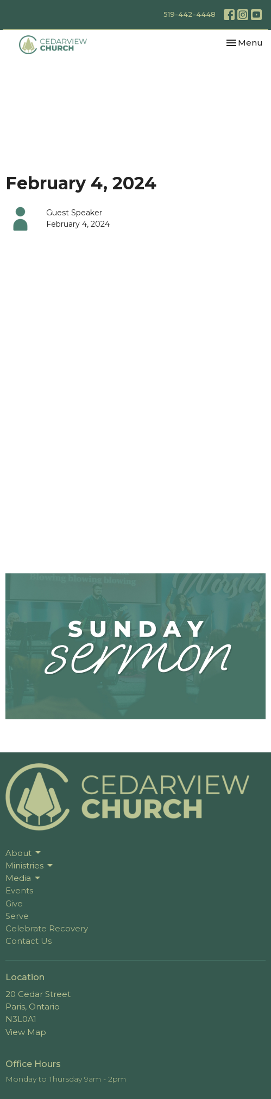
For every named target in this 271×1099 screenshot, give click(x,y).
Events (19, 890)
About (23, 852)
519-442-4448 (189, 14)
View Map (25, 1032)
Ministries (29, 865)
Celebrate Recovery (46, 928)
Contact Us (28, 941)
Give (14, 903)
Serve (17, 916)
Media (23, 878)
